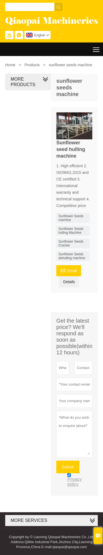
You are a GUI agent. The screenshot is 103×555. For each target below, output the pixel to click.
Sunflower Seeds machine (71, 218)
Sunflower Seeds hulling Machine (71, 231)
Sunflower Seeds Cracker (71, 243)
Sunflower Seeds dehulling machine (72, 256)
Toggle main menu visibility (96, 47)
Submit (68, 467)
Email (68, 270)
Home (10, 65)
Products (32, 65)
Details (69, 282)
